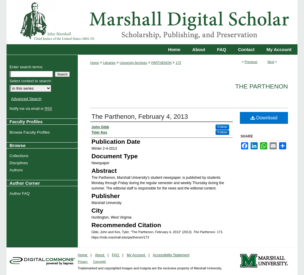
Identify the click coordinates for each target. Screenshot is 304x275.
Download (264, 117)
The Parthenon (261, 86)
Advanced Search (26, 99)
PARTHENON (161, 62)
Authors (17, 170)
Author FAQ (20, 193)
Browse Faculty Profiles (30, 132)
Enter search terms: (26, 67)
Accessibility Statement (171, 255)
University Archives (133, 62)
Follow (222, 127)
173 (178, 62)
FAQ (116, 255)
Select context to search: (31, 81)
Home (94, 62)
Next (270, 62)
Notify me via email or (31, 109)
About (100, 255)
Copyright (99, 261)
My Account (136, 255)
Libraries (109, 62)
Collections (19, 156)
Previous (251, 62)
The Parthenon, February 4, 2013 (139, 116)
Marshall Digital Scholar (152, 22)
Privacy (83, 261)
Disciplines (19, 163)
